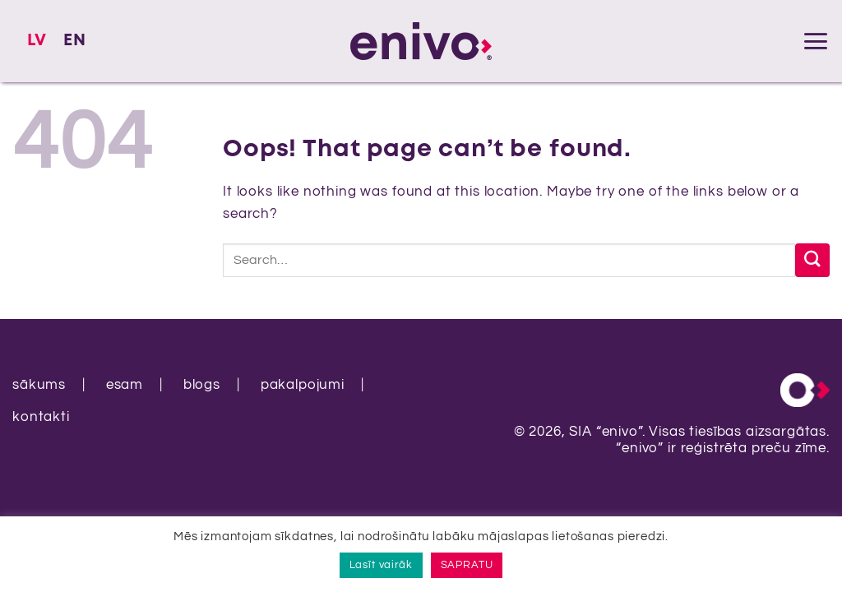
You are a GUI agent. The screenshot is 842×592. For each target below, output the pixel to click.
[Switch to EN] (75, 41)
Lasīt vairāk (381, 565)
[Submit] (812, 260)
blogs (201, 384)
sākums (39, 384)
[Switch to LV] (37, 41)
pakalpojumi (303, 384)
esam (124, 384)
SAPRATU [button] (467, 565)
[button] (816, 41)
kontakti (41, 416)
